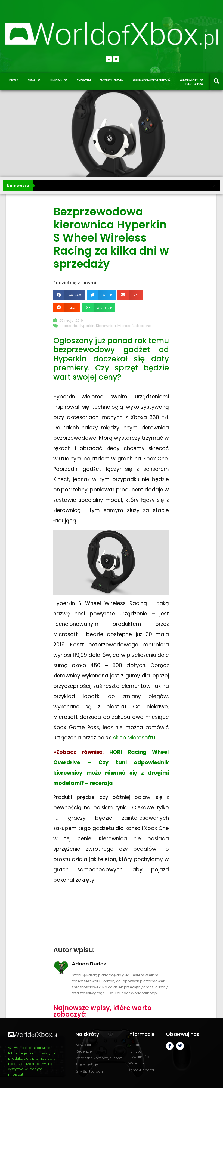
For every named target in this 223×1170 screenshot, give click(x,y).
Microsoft (125, 325)
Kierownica (106, 325)
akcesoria (68, 325)
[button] (69, 295)
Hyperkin (86, 325)
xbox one (143, 325)
